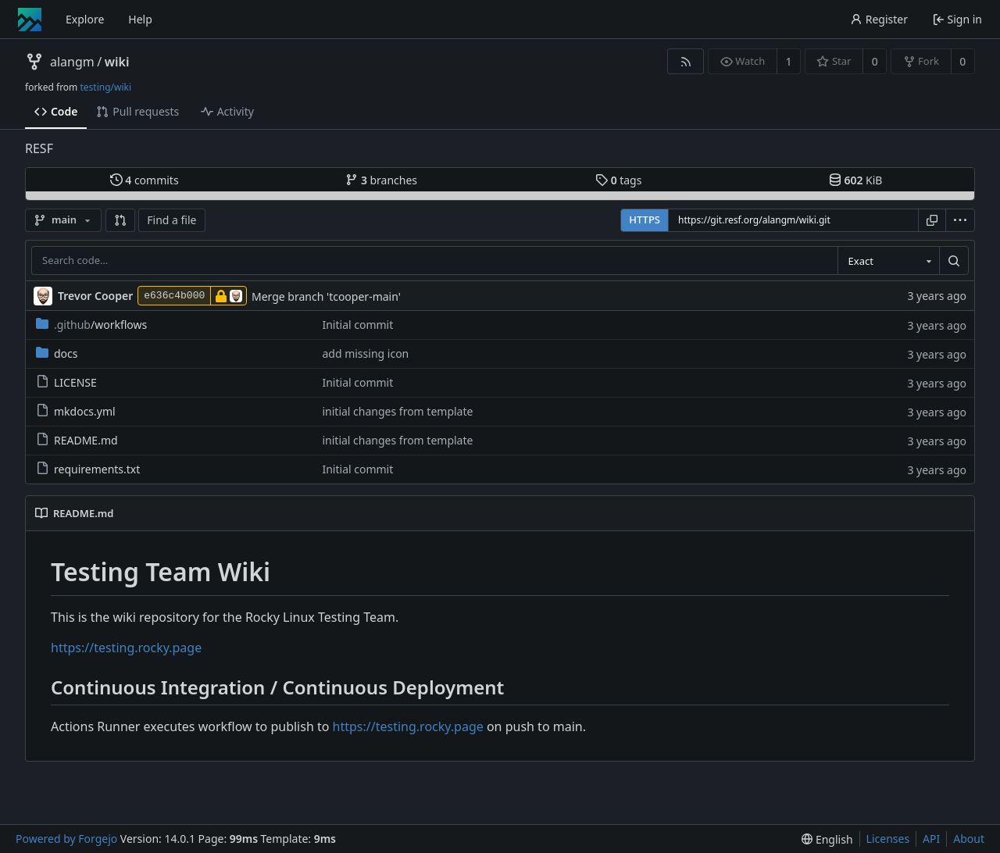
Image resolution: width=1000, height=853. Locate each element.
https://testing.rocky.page (126, 647)
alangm (72, 62)
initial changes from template (397, 411)
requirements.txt (88, 469)
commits (144, 180)
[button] (120, 220)
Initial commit (357, 324)
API (931, 838)
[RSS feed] (685, 61)
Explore (85, 19)
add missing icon (365, 353)
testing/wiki (105, 87)
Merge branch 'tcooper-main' (326, 296)
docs (57, 353)
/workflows (91, 324)
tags (618, 180)
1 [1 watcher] (789, 61)
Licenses (888, 838)
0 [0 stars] (875, 61)
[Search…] (954, 261)
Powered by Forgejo (66, 838)
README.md (77, 440)
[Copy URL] (932, 220)
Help (140, 19)
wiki (117, 62)
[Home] (30, 19)
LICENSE (66, 382)
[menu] (960, 220)
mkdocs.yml (76, 411)
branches (381, 180)
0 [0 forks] (962, 61)
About (968, 838)
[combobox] (888, 261)
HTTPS (644, 219)
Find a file (171, 219)
